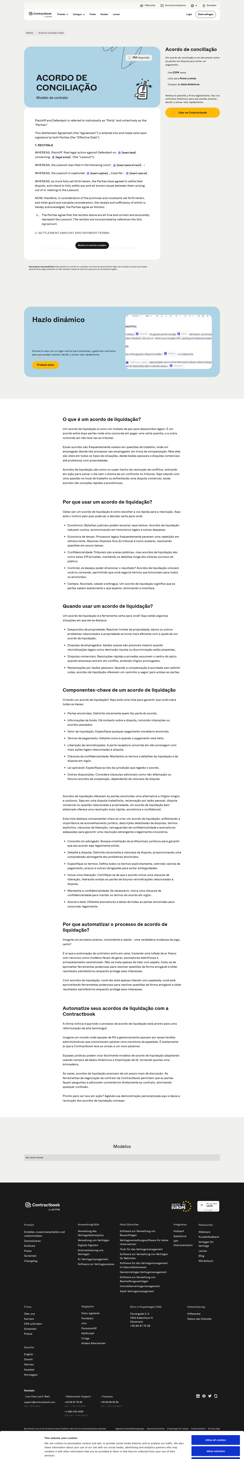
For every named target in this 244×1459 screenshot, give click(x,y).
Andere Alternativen (93, 1343)
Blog (201, 1256)
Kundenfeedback (209, 1237)
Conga (85, 1338)
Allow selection (215, 1425)
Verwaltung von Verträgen (93, 1240)
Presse (28, 1334)
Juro (84, 1323)
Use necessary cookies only (216, 1436)
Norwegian (31, 1375)
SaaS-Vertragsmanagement (137, 1291)
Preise (28, 1251)
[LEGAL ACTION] (63, 157)
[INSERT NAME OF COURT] (129, 165)
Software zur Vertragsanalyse (96, 1264)
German (29, 1364)
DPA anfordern (33, 1324)
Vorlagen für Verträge (206, 1244)
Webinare (204, 1232)
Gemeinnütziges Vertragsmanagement (143, 1272)
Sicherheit (30, 1256)
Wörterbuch (206, 1261)
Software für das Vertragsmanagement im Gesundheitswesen (144, 1265)
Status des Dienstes (199, 1319)
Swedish (29, 1370)
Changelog (30, 1261)
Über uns (29, 1314)
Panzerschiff (89, 1328)
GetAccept (87, 1333)
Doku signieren (90, 1313)
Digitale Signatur (88, 1245)
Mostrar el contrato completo (92, 245)
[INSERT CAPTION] (99, 173)
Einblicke (29, 1246)
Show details (178, 1452)
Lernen (203, 1251)
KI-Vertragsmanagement (93, 1259)
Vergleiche (87, 1306)
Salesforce (180, 1236)
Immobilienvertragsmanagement (140, 1286)
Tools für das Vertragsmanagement (141, 1249)
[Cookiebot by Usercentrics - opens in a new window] (22, 1452)
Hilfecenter (194, 1314)
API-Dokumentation (183, 1243)
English (28, 1354)
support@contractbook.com (39, 1402)
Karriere (29, 1319)
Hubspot (179, 1231)
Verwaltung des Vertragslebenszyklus (91, 1233)
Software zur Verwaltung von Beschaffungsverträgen (137, 1279)
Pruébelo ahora (45, 365)
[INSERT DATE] (129, 152)
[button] (194, 5)
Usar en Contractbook (192, 113)
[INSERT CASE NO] (138, 173)
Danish (28, 1359)
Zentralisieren (32, 1241)
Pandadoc (87, 1318)
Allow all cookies (216, 1414)
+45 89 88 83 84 (109, 1402)
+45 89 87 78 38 (140, 1326)
